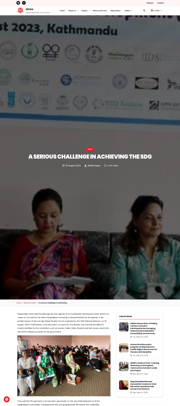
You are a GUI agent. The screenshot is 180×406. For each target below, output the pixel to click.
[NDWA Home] (33, 10)
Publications (115, 10)
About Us (72, 10)
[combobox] (157, 10)
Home (62, 10)
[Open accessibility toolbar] (7, 399)
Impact (84, 10)
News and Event (100, 10)
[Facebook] (18, 3)
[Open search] (144, 10)
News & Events (30, 303)
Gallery (127, 10)
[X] (24, 3)
